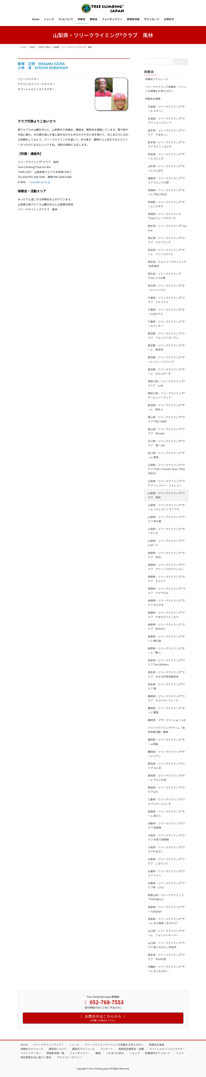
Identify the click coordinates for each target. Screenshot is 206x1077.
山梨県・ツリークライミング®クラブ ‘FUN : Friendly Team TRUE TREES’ (166, 469)
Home (24, 1044)
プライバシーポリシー (69, 1057)
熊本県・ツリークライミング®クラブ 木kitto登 (166, 957)
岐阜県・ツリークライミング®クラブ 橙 (166, 686)
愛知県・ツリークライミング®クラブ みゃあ (166, 766)
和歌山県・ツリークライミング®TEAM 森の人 (166, 897)
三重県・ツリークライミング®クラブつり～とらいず (166, 801)
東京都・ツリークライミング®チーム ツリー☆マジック (166, 359)
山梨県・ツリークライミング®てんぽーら (166, 543)
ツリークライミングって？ (48, 1044)
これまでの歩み (115, 1053)
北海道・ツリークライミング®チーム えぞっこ (166, 109)
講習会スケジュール (83, 1049)
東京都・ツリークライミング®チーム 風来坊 (166, 347)
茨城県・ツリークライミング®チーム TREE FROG (166, 192)
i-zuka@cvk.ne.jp (39, 182)
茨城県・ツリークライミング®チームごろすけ (166, 204)
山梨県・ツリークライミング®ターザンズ (166, 531)
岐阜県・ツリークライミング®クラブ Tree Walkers (166, 662)
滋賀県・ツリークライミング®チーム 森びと (166, 813)
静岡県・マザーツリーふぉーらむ (167, 720)
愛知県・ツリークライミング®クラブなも (166, 789)
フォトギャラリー (80, 1053)
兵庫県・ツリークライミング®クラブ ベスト (166, 873)
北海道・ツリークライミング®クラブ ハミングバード (166, 120)
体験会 (149, 71)
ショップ (134, 1053)
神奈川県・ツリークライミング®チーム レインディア (166, 395)
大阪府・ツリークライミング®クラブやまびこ (166, 849)
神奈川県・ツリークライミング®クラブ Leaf (166, 383)
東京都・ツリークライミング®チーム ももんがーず (166, 371)
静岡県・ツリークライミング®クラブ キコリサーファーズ (166, 698)
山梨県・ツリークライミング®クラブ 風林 (166, 495)
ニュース (74, 1044)
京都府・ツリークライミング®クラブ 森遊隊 (166, 825)
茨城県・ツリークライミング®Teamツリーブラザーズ (164, 216)
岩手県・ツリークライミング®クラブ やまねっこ (166, 132)
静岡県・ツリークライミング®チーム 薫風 (166, 710)
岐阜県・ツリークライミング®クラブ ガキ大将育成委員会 (166, 674)
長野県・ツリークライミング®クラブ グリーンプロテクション (166, 567)
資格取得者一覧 (55, 1053)
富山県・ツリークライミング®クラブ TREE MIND (166, 419)
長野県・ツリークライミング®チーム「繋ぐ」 (166, 650)
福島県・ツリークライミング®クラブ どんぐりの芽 (166, 180)
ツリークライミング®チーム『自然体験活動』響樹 (166, 730)
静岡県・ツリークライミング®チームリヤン (166, 754)
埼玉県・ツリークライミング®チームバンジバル (166, 288)
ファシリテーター (31, 1053)
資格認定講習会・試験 (131, 1049)
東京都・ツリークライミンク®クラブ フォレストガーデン (166, 335)
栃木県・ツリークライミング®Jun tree (167, 228)
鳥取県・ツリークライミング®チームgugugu (166, 909)
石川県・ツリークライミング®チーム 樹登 (166, 455)
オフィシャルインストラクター (167, 1049)
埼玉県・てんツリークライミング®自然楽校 (167, 264)
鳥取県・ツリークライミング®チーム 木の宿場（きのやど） (166, 921)
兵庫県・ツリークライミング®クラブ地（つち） (166, 885)
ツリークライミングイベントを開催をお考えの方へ (114, 1044)
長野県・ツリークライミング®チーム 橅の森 (166, 638)
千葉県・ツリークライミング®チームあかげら (166, 312)
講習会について (58, 1049)
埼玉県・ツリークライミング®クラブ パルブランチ (166, 240)
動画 (98, 1053)
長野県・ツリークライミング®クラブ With (166, 555)
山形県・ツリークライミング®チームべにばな (166, 168)
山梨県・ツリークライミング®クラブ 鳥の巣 (166, 519)
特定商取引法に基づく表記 (36, 1057)
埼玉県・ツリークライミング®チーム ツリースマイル (166, 252)
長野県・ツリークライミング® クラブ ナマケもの (167, 591)
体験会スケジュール (156, 79)
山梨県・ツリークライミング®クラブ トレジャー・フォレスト (166, 483)
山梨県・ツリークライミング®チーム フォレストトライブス (166, 507)
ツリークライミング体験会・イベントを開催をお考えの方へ (165, 89)
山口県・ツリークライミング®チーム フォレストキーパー (166, 933)
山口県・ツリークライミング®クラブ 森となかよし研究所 (166, 945)
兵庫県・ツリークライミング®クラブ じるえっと (166, 861)
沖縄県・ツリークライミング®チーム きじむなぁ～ (166, 969)
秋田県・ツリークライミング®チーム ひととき (166, 156)
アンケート (106, 1049)
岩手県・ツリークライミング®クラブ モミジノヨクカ (166, 144)
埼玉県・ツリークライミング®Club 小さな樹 (164, 276)
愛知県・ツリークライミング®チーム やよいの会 (166, 778)
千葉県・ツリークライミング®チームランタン (166, 324)
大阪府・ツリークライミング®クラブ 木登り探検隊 (166, 837)
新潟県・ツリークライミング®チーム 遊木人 (166, 407)
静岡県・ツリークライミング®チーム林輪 (166, 742)
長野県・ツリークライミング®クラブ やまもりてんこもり (166, 615)
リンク (180, 1053)
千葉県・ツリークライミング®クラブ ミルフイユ (166, 300)
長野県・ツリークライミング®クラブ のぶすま (166, 602)
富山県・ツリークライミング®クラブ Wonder (166, 431)
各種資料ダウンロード (158, 1053)
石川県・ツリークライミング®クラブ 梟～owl (166, 443)
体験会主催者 (153, 98)
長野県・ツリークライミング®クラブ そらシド (166, 579)
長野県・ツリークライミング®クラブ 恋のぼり (166, 627)
